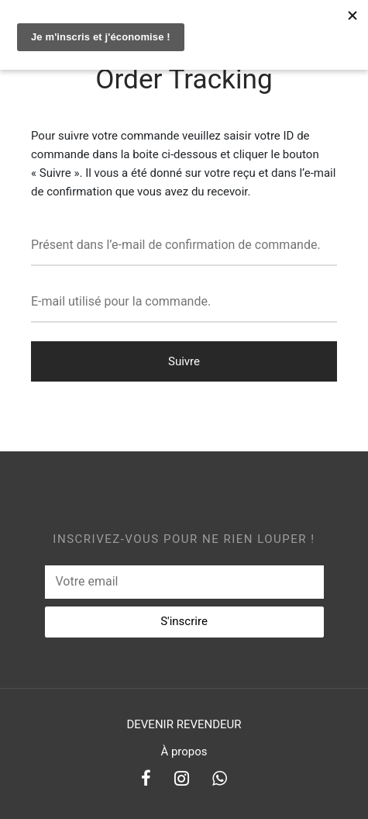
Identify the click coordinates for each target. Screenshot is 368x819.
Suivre (184, 361)
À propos (183, 752)
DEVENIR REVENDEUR (183, 724)
